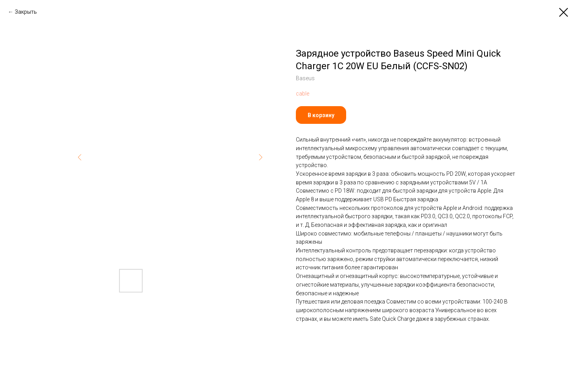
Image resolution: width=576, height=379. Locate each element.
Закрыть (26, 12)
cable (302, 93)
